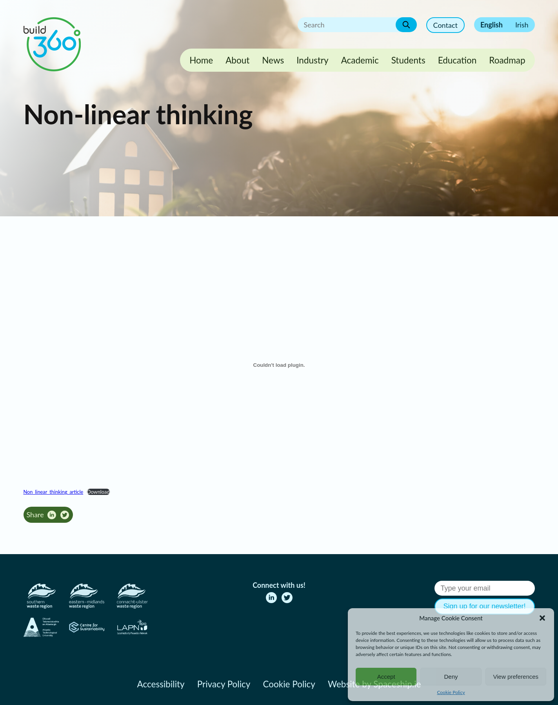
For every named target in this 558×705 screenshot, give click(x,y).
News (273, 60)
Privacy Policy (224, 684)
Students (408, 60)
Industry (312, 60)
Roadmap (507, 60)
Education (457, 60)
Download (98, 492)
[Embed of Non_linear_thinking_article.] (279, 365)
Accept (386, 676)
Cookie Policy (451, 692)
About (237, 60)
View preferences (516, 676)
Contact (445, 25)
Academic (360, 60)
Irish (522, 24)
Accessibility (161, 684)
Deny (451, 676)
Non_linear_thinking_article (54, 492)
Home (201, 60)
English (491, 24)
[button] (542, 618)
